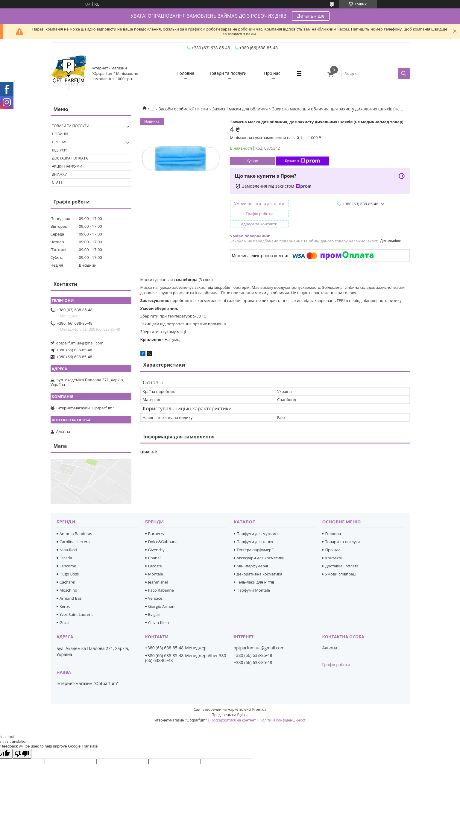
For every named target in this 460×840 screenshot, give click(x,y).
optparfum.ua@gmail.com (80, 343)
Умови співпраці (340, 574)
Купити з (302, 161)
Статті (57, 182)
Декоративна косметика (260, 574)
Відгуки (59, 150)
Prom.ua (259, 709)
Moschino (68, 590)
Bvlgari (154, 614)
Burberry (156, 533)
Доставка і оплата (70, 158)
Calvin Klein (158, 622)
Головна (185, 73)
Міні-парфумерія (252, 566)
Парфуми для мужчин (257, 533)
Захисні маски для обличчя (240, 109)
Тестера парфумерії (255, 549)
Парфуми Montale (253, 590)
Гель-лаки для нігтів (255, 582)
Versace (155, 598)
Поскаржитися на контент (233, 720)
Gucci (64, 622)
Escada (66, 557)
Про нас (272, 73)
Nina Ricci (68, 549)
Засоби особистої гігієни (183, 109)
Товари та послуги (228, 73)
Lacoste (155, 566)
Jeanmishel (158, 582)
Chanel (154, 557)
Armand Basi (71, 598)
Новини (60, 133)
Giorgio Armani (161, 606)
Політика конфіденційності (283, 720)
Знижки (60, 174)
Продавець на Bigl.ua (230, 714)
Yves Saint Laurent (76, 614)
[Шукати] (404, 73)
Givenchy (156, 549)
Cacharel (67, 582)
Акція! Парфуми (67, 166)
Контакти (333, 557)
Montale (155, 574)
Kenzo (65, 606)
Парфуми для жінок (255, 541)
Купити (252, 161)
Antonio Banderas (76, 533)
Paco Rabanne (161, 590)
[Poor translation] (21, 754)
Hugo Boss (69, 574)
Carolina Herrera (75, 541)
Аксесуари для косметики (261, 557)
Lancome (68, 566)
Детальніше (310, 16)
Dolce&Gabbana (163, 541)
